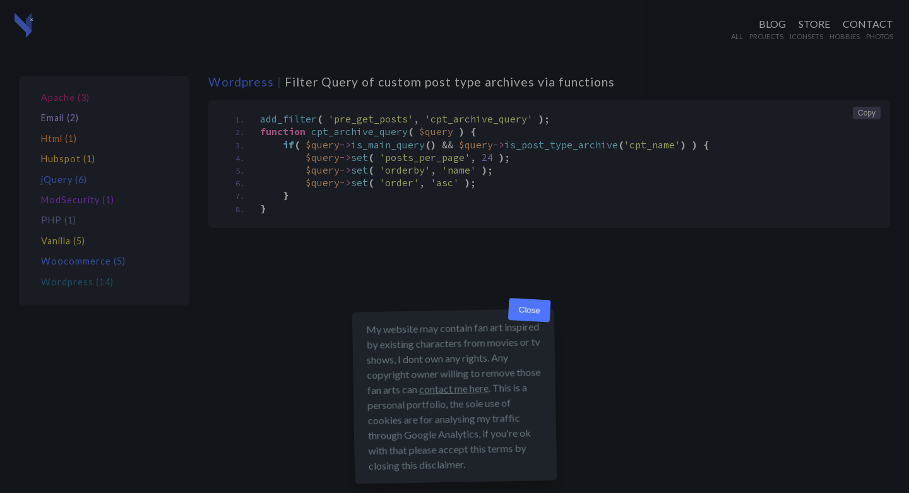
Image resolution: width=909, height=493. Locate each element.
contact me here (454, 388)
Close (529, 310)
